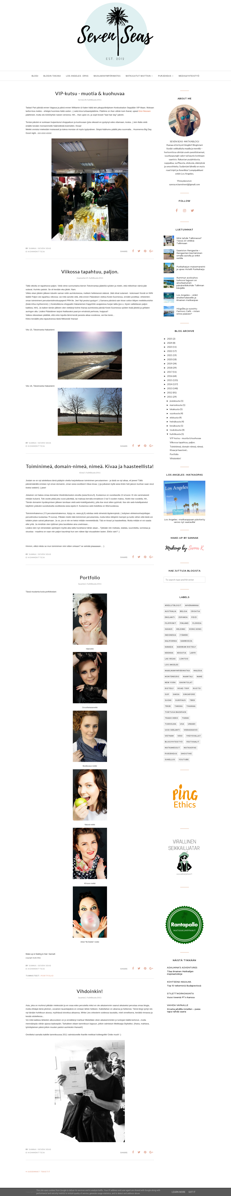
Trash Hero (171, 718)
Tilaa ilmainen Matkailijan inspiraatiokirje (180, 972)
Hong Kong (195, 629)
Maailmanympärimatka (177, 671)
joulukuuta (175, 400)
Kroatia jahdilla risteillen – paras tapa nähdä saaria (184, 1010)
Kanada (169, 647)
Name (199, 677)
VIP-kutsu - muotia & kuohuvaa (90, 93)
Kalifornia (171, 641)
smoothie (186, 754)
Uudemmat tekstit (39, 1172)
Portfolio (90, 577)
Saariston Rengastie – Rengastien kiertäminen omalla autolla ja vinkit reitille (189, 254)
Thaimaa (190, 706)
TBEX (192, 700)
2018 (169, 367)
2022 (169, 351)
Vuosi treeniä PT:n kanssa (181, 997)
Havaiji (168, 629)
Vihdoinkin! (90, 991)
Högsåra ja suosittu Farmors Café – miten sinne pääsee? (188, 311)
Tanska (179, 706)
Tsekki (185, 718)
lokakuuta (175, 409)
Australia (170, 611)
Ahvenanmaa (192, 605)
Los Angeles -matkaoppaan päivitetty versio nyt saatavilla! (184, 520)
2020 (169, 359)
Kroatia (181, 653)
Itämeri (184, 635)
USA (182, 724)
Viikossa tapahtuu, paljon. (90, 271)
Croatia (195, 611)
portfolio (47, 976)
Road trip (183, 688)
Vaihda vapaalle (177, 1005)
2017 (169, 371)
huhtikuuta (175, 434)
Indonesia (170, 635)
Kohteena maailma (179, 981)
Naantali (188, 677)
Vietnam (169, 736)
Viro (180, 736)
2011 (169, 396)
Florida (197, 623)
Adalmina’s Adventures (182, 967)
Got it (191, 1192)
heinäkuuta (175, 421)
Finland (184, 623)
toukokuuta (175, 429)
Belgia (183, 611)
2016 (169, 376)
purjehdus (171, 754)
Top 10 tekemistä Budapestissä (184, 985)
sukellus (170, 760)
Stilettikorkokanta (180, 993)
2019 (169, 363)
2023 (169, 346)
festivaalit (193, 742)
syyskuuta (175, 413)
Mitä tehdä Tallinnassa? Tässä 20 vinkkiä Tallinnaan (189, 241)
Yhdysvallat (193, 736)
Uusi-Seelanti (172, 730)
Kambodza (186, 641)
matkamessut (172, 748)
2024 (169, 342)
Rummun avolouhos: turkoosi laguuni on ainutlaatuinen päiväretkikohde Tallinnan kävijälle (190, 282)
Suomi (168, 700)
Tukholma (170, 724)
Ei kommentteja (35, 251)
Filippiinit (170, 623)
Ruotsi (197, 688)
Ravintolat (186, 682)
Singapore (189, 694)
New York (170, 682)
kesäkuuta (175, 425)
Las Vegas (170, 659)
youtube (184, 760)
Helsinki (180, 629)
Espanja (183, 617)
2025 (169, 338)
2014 (169, 384)
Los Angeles (171, 665)
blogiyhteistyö (174, 742)
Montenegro (172, 677)
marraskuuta (176, 405)
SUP (167, 694)
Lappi (193, 653)
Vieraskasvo (191, 730)
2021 (169, 355)
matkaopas (190, 748)
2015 (169, 380)
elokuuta (174, 417)
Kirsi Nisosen (144, 111)
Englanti (170, 617)
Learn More (178, 1192)
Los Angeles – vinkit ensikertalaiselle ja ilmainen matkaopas (187, 297)
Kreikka (169, 653)
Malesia (198, 671)
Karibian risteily (186, 647)
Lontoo (184, 659)
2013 (169, 388)
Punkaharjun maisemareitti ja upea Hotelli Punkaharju (190, 267)
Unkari (191, 724)
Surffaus (180, 700)
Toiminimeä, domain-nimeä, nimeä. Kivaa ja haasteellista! (90, 466)
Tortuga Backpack (175, 712)
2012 (169, 392)
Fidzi (194, 617)
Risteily (169, 688)
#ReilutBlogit (173, 605)
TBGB (168, 706)
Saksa (176, 694)
